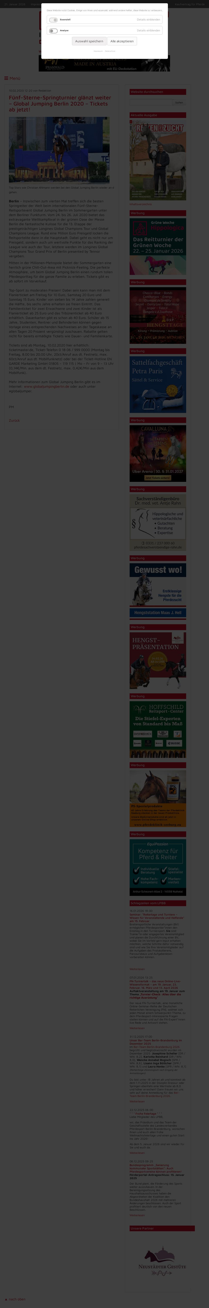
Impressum (98, 51)
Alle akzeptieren (122, 41)
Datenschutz (110, 51)
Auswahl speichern (89, 41)
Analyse (64, 30)
